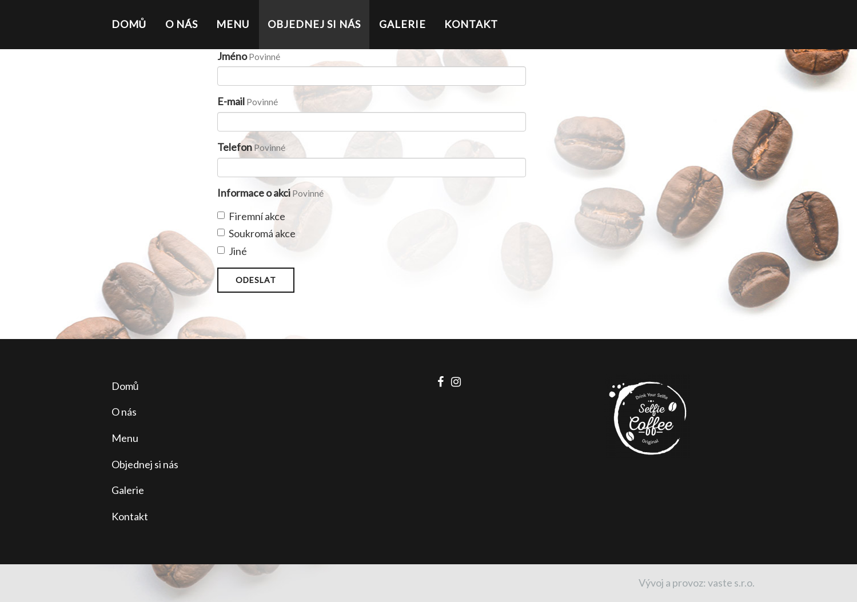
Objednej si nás (314, 24)
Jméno (232, 56)
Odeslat (256, 280)
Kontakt (471, 24)
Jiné (232, 251)
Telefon (234, 147)
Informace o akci (253, 192)
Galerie (402, 24)
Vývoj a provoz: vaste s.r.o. (697, 582)
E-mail (231, 101)
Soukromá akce (256, 233)
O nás (181, 24)
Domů (129, 24)
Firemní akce (251, 216)
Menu (232, 24)
